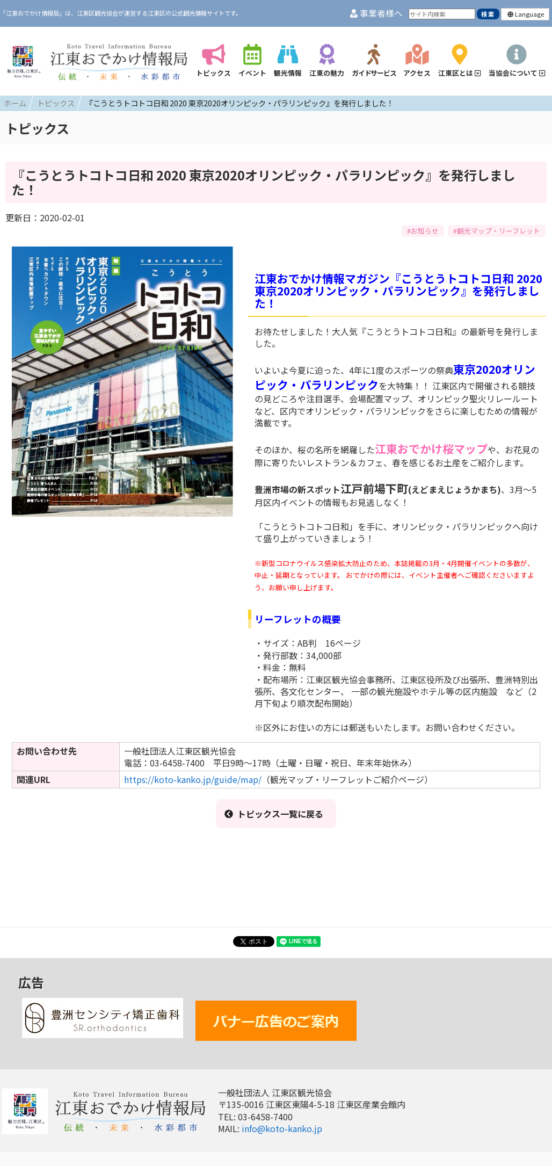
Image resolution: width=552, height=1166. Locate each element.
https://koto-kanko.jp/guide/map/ (193, 779)
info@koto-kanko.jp (282, 1128)
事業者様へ (376, 13)
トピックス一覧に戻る (273, 813)
